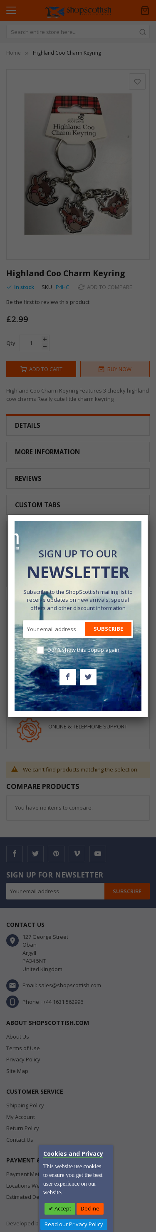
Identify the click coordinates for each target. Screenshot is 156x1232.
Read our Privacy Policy (74, 1224)
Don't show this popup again (83, 649)
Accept (62, 1208)
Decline (90, 1208)
